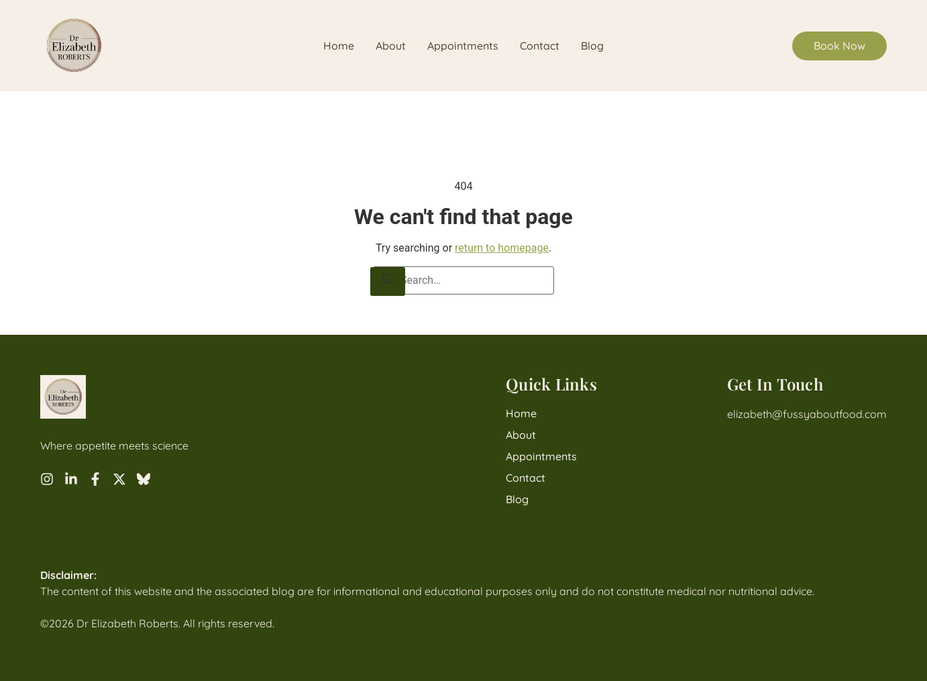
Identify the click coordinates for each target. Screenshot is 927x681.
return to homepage (502, 248)
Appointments (462, 46)
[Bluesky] (143, 479)
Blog (592, 46)
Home (338, 46)
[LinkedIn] (71, 479)
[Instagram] (47, 479)
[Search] (387, 281)
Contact (539, 46)
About (391, 46)
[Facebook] (95, 479)
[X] (119, 479)
